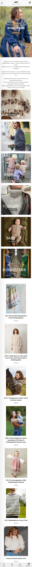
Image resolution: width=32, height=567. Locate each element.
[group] (16, 31)
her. (22, 80)
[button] (30, 32)
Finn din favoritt (16, 47)
